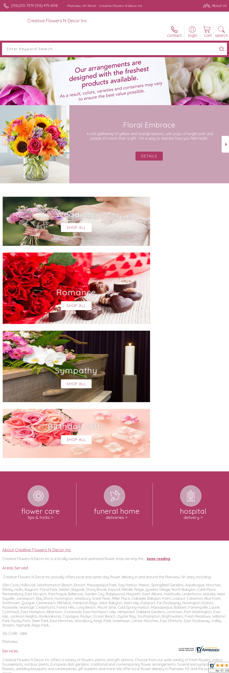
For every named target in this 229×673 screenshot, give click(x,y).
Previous (3, 144)
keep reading (158, 424)
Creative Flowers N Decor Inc (57, 20)
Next (225, 144)
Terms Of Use (124, 668)
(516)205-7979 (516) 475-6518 (34, 5)
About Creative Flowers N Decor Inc (36, 415)
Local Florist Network (182, 668)
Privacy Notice (150, 668)
